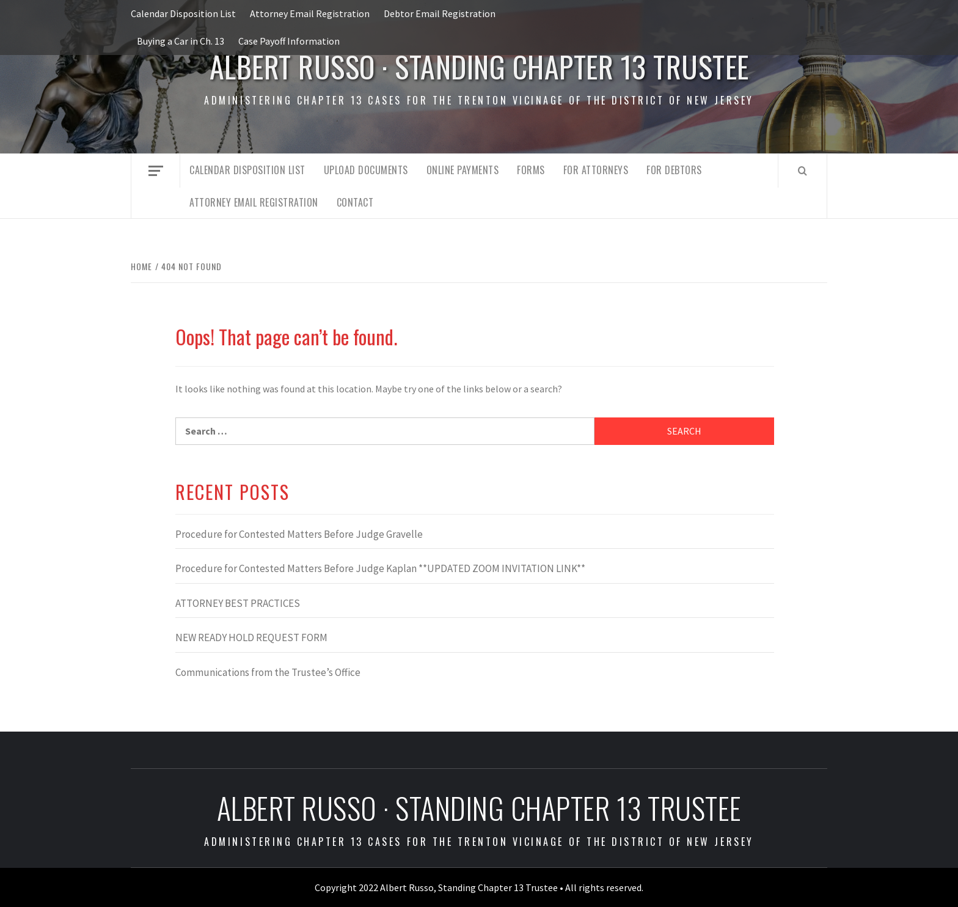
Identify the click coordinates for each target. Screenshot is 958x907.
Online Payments (462, 170)
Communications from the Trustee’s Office (267, 672)
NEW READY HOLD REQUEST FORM (251, 637)
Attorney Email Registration (310, 13)
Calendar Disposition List (183, 13)
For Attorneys (596, 170)
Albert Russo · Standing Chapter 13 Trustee (479, 66)
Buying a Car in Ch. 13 (180, 41)
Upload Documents (366, 170)
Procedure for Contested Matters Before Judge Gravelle (299, 534)
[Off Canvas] (155, 171)
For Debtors (674, 170)
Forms (531, 170)
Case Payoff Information (289, 41)
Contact (355, 202)
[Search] (802, 170)
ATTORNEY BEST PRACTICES (237, 603)
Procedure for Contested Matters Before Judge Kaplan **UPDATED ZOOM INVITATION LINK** (380, 568)
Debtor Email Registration (439, 13)
